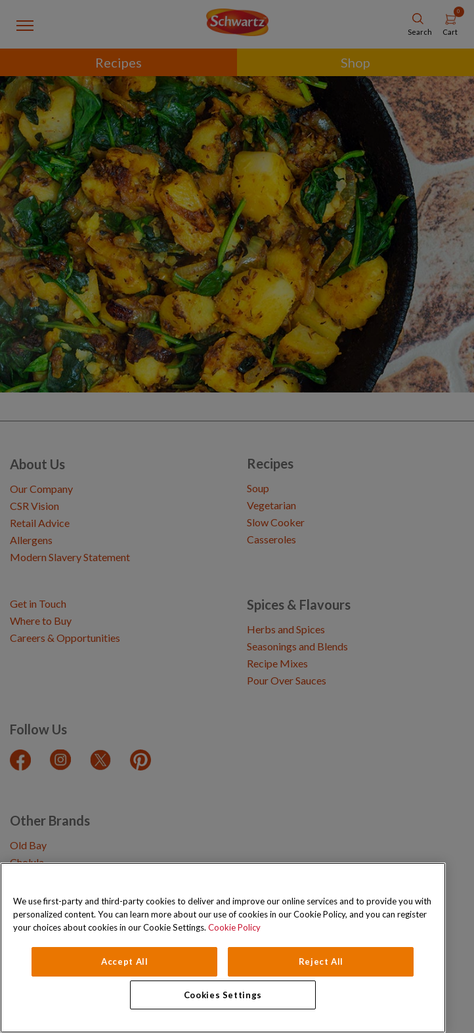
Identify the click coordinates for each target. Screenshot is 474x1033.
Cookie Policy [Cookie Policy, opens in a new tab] (234, 927)
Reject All (321, 961)
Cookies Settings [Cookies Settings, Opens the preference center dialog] (223, 995)
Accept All (124, 961)
